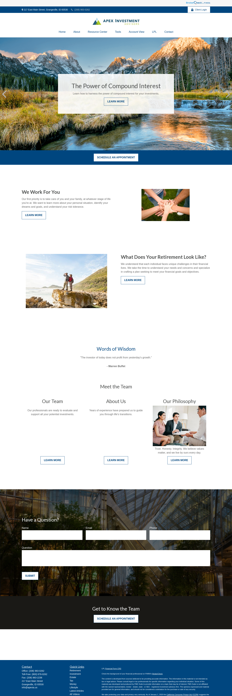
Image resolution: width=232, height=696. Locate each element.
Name (25, 528)
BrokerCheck (157, 674)
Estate (73, 677)
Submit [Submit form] (30, 575)
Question (27, 547)
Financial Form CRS (113, 669)
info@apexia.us (29, 687)
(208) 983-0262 (80, 9)
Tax (71, 680)
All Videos (75, 694)
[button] (62, 32)
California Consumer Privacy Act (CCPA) (182, 695)
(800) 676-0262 (39, 674)
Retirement (75, 670)
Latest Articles (77, 691)
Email (89, 528)
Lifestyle (74, 687)
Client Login (199, 9)
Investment (75, 674)
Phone (153, 528)
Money (73, 684)
